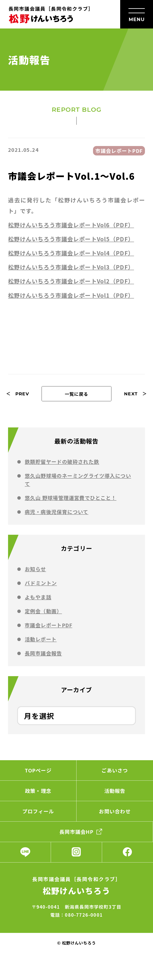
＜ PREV (17, 394)
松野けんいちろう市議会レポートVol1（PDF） (71, 295)
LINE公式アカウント (25, 852)
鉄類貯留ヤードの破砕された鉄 (62, 461)
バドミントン (41, 582)
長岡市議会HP (76, 831)
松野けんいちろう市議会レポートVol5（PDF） (71, 239)
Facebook (127, 852)
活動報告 (114, 790)
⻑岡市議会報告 (43, 653)
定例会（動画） (43, 611)
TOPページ (38, 770)
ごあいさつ (114, 770)
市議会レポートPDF (48, 625)
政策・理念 (38, 790)
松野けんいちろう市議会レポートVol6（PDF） (71, 225)
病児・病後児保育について (56, 511)
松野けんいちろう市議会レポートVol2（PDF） (71, 281)
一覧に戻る (76, 394)
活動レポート (41, 639)
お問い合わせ (115, 811)
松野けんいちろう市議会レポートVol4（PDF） (71, 253)
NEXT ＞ (135, 394)
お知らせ (35, 568)
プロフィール (38, 811)
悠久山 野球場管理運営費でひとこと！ (70, 497)
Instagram (76, 852)
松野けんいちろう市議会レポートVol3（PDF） (71, 267)
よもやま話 (38, 597)
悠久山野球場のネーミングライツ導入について (78, 479)
